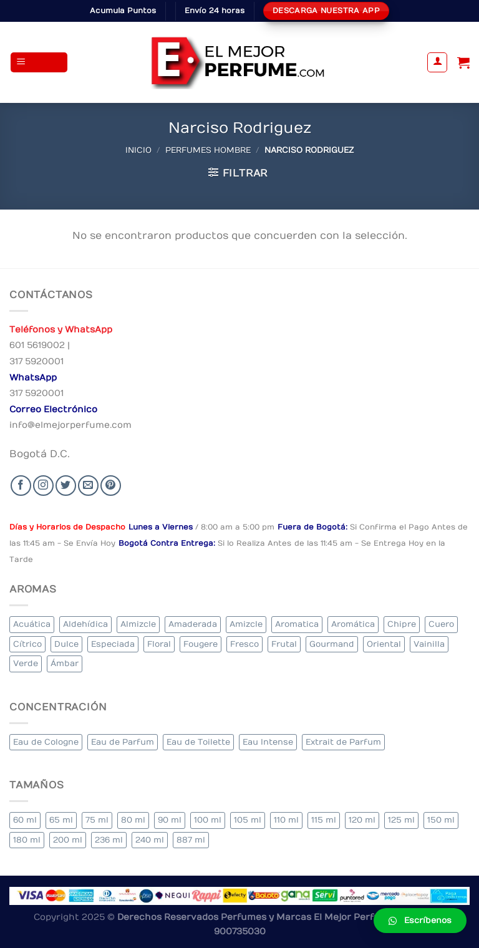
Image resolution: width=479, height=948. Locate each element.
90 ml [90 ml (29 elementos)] (169, 820)
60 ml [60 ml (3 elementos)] (25, 820)
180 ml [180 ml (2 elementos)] (27, 839)
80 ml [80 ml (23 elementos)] (133, 820)
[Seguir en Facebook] (21, 485)
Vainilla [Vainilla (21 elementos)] (429, 644)
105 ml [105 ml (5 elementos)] (247, 820)
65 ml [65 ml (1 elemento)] (61, 820)
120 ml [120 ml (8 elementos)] (362, 820)
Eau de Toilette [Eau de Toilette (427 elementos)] (198, 742)
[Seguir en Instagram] (43, 485)
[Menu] (39, 62)
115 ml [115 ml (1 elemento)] (323, 820)
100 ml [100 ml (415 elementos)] (207, 820)
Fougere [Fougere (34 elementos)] (200, 644)
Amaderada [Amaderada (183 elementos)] (192, 624)
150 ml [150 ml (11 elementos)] (441, 820)
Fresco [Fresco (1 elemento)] (244, 644)
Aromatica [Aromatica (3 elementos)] (297, 624)
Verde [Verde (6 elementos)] (25, 663)
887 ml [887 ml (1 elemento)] (191, 839)
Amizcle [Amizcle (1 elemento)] (246, 624)
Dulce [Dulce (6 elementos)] (66, 644)
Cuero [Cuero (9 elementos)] (441, 624)
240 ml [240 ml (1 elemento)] (149, 839)
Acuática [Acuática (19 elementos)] (32, 624)
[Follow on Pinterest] (110, 485)
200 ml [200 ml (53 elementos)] (67, 839)
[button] (420, 920)
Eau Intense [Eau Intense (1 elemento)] (268, 742)
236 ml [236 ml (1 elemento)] (109, 839)
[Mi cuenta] (437, 62)
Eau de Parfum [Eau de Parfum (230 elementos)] (122, 742)
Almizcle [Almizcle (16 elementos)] (138, 624)
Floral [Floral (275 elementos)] (159, 644)
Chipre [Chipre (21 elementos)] (401, 624)
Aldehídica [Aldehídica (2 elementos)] (85, 624)
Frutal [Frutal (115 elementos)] (284, 644)
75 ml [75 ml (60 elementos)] (97, 820)
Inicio (138, 150)
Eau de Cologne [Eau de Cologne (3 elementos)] (46, 742)
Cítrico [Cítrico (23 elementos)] (27, 644)
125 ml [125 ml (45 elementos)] (401, 820)
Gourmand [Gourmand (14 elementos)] (331, 644)
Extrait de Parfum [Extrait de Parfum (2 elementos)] (343, 742)
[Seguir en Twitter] (66, 485)
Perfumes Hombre (208, 150)
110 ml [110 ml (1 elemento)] (286, 820)
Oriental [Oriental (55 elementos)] (384, 644)
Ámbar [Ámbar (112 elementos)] (65, 663)
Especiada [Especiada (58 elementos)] (113, 644)
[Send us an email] (88, 485)
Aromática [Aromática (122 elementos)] (353, 624)
